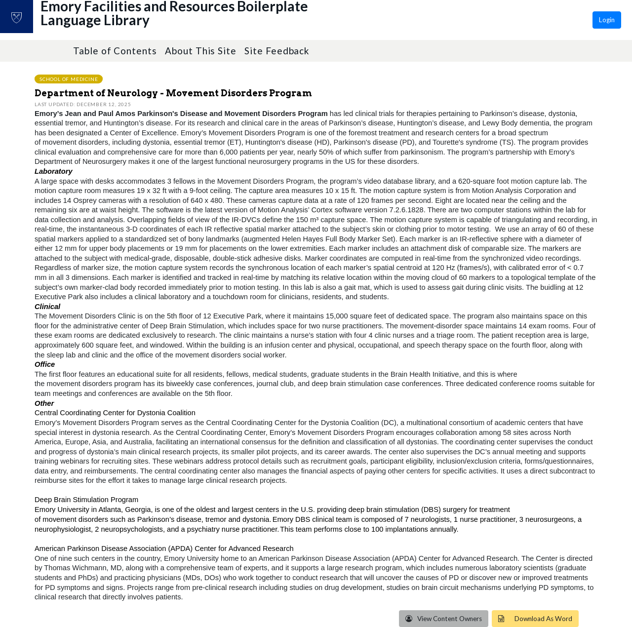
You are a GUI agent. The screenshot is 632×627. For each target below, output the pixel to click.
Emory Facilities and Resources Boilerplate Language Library (203, 25)
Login (607, 20)
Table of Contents (115, 50)
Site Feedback (276, 50)
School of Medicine (69, 78)
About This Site (201, 50)
